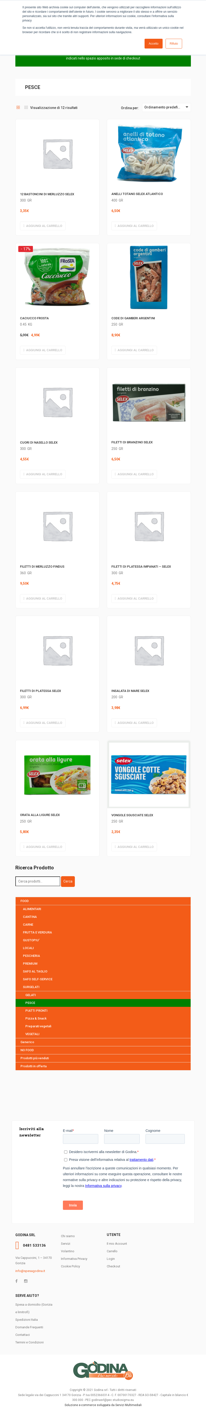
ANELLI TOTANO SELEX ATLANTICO (137, 194)
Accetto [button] (153, 43)
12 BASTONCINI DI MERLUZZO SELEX (47, 194)
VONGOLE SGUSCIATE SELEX (132, 815)
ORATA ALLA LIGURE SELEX (40, 815)
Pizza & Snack (36, 1018)
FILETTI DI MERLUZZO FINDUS (42, 566)
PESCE (30, 1003)
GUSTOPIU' (31, 940)
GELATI (30, 995)
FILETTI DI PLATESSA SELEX (40, 691)
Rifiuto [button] (174, 43)
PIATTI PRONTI (36, 1010)
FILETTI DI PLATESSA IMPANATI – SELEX (141, 566)
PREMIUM (30, 963)
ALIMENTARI (32, 909)
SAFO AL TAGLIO (35, 971)
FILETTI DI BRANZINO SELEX (132, 442)
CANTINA (30, 917)
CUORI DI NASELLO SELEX (39, 442)
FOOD (24, 901)
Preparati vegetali (38, 1026)
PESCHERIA (31, 956)
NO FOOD (27, 1050)
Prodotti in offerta (33, 1066)
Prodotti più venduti (34, 1058)
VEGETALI (32, 1034)
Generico (27, 1042)
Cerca (67, 881)
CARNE (28, 924)
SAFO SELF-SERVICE (37, 979)
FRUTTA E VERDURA (37, 932)
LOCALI (28, 948)
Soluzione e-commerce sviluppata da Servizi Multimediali (103, 1405)
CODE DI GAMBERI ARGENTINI (133, 318)
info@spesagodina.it (30, 1271)
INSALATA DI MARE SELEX (130, 691)
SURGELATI (31, 987)
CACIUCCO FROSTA (34, 318)
